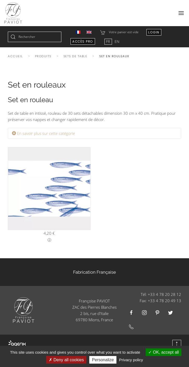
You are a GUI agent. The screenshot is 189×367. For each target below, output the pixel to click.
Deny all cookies (66, 360)
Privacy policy (131, 360)
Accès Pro (82, 41)
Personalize (103, 360)
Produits (43, 56)
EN (117, 41)
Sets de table (75, 56)
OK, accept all (163, 352)
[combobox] (34, 37)
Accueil (15, 56)
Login (154, 32)
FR (108, 41)
